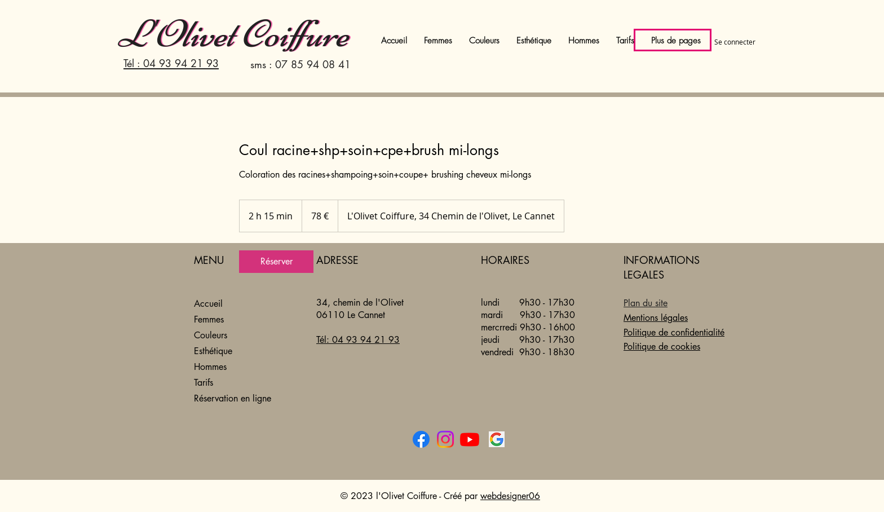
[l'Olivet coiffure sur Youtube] (469, 439)
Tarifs (203, 383)
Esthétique (213, 351)
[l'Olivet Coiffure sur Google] (497, 439)
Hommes (210, 367)
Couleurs (210, 335)
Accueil (208, 304)
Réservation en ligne (232, 398)
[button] (534, 40)
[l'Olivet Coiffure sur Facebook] (421, 439)
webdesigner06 (510, 496)
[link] (276, 261)
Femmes (209, 319)
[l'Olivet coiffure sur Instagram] (445, 439)
